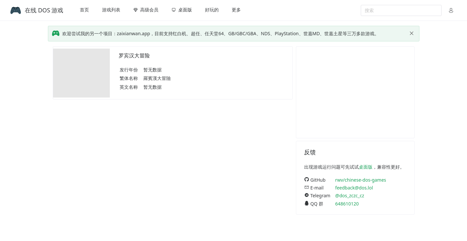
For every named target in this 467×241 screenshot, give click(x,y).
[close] (411, 33)
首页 (84, 10)
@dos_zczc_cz (349, 195)
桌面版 (365, 167)
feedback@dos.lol (354, 188)
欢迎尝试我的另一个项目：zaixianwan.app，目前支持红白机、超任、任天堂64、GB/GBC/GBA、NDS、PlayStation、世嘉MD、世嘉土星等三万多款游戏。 (220, 33)
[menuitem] (84, 10)
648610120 (347, 204)
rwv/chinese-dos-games (360, 180)
